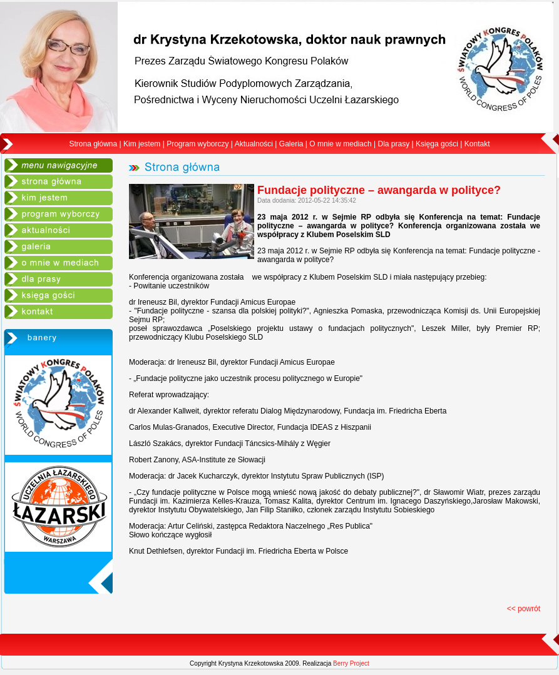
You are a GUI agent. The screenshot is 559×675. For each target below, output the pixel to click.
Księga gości (437, 144)
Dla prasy (393, 144)
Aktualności (254, 144)
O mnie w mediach (340, 144)
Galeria (291, 144)
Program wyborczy (197, 144)
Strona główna (93, 144)
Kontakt (477, 144)
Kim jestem (141, 144)
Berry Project (351, 663)
